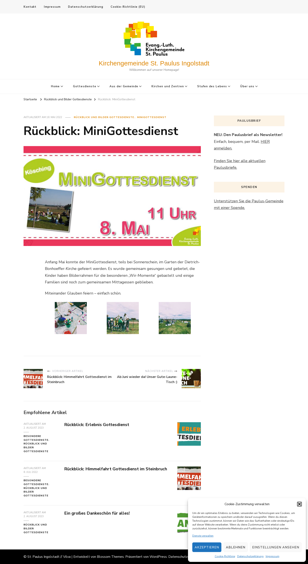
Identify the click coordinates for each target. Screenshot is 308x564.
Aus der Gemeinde (124, 86)
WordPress (158, 556)
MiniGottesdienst (151, 117)
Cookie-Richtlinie (225, 556)
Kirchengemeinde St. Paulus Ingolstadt (154, 63)
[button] (299, 504)
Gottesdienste (84, 86)
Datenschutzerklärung (250, 556)
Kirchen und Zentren (167, 86)
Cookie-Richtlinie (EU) (128, 7)
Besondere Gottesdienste (36, 438)
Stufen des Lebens (212, 86)
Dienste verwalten (202, 535)
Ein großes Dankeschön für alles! (97, 513)
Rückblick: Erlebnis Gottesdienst (96, 425)
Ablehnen (235, 547)
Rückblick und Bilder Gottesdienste (104, 117)
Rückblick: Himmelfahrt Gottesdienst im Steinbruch (115, 469)
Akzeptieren (207, 547)
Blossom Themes (110, 556)
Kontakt (30, 7)
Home (55, 86)
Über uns (247, 86)
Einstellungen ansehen (275, 547)
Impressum (272, 556)
